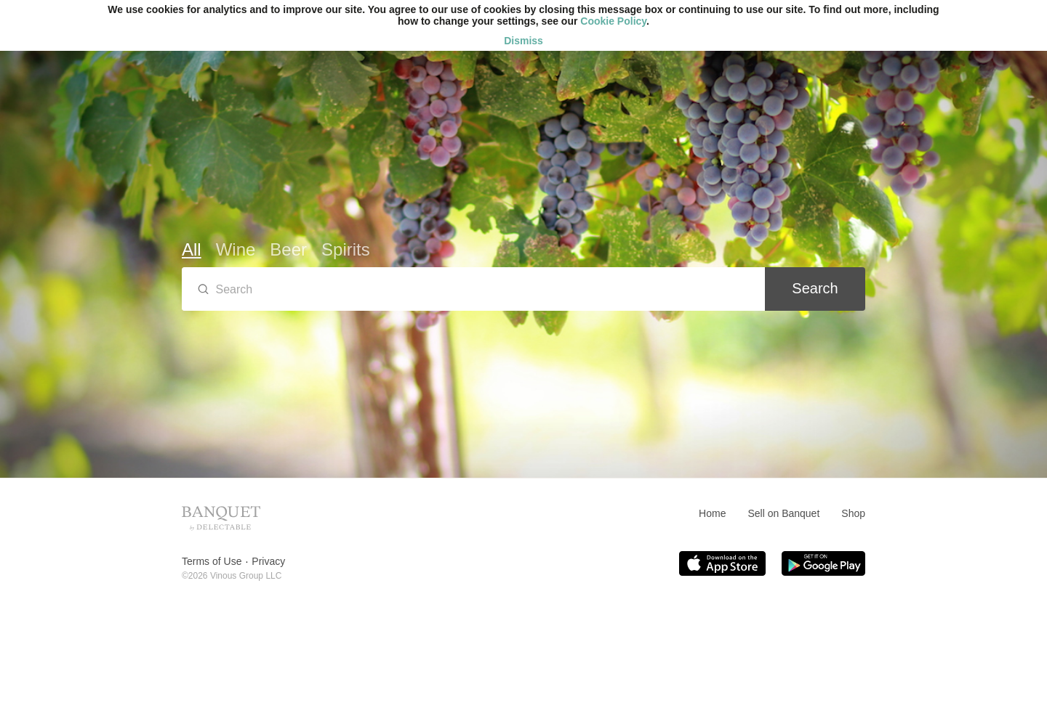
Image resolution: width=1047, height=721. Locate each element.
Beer (288, 249)
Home (712, 513)
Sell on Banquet (783, 513)
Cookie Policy (613, 21)
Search (815, 288)
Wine (236, 249)
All (191, 249)
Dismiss (523, 40)
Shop (853, 513)
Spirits (345, 249)
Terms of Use (211, 561)
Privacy (268, 561)
